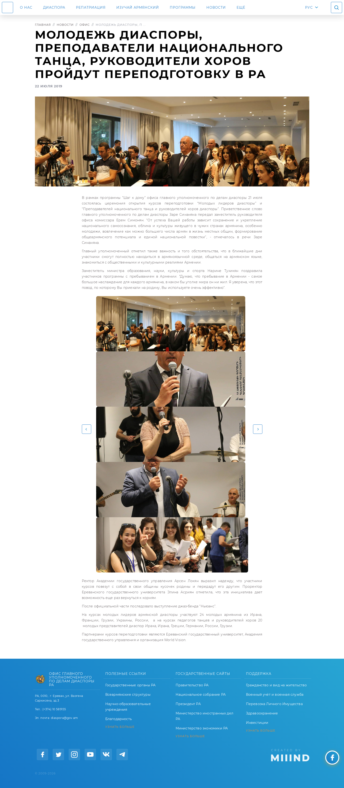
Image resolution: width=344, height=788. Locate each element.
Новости (216, 7)
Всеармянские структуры (128, 694)
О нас (26, 7)
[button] (86, 429)
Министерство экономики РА (202, 728)
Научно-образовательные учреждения (128, 707)
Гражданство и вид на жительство (276, 685)
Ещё (241, 7)
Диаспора (54, 7)
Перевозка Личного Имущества (274, 704)
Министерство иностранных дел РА (205, 716)
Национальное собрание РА (201, 694)
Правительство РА (192, 685)
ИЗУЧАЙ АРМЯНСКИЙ (137, 7)
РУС (309, 7)
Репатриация (91, 7)
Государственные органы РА (130, 685)
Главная (43, 24)
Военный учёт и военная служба (275, 694)
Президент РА (188, 704)
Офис (84, 24)
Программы (183, 7)
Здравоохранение (262, 713)
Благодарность (118, 719)
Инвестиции (257, 723)
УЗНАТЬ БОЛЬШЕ (120, 726)
